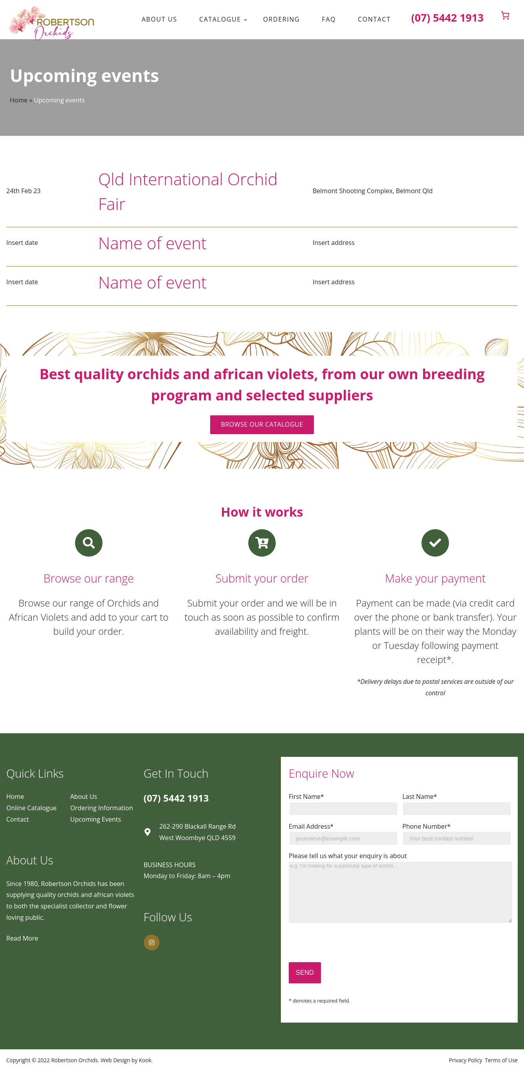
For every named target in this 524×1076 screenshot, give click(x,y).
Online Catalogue (31, 808)
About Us (83, 796)
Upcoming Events (95, 819)
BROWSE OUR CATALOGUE (262, 424)
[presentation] (348, 947)
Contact (17, 819)
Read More (22, 938)
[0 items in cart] (505, 15)
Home (18, 100)
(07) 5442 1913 (176, 797)
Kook (145, 1060)
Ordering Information (101, 808)
